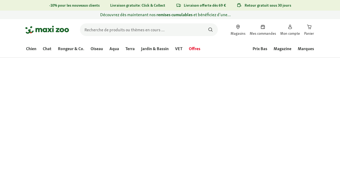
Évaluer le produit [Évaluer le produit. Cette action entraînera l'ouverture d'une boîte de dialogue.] (230, 97)
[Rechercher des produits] (210, 29)
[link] (170, 15)
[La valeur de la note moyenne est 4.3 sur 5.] (191, 97)
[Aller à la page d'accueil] (47, 30)
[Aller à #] (193, 132)
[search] (149, 29)
